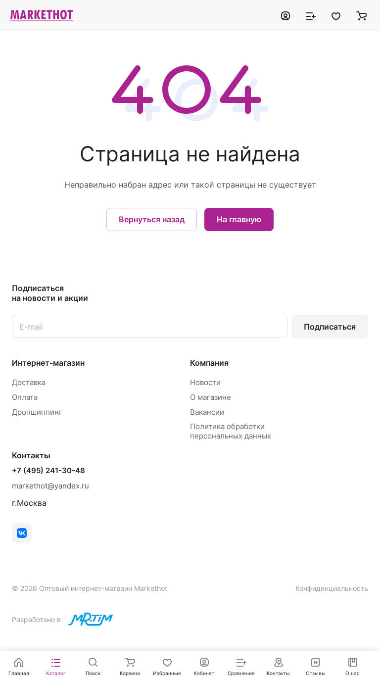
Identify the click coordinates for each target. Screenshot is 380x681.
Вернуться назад (152, 219)
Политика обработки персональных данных (230, 431)
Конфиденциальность (331, 588)
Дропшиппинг (37, 412)
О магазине (210, 397)
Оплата (25, 397)
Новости (205, 382)
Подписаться (330, 327)
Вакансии (207, 412)
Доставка (29, 382)
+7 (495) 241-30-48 (48, 470)
